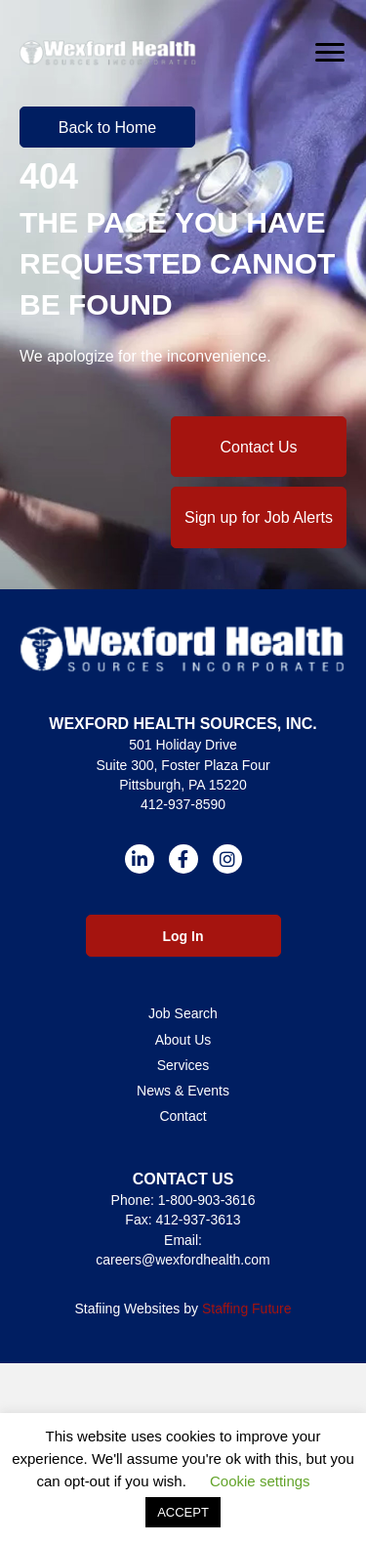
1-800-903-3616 (207, 1200)
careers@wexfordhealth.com (182, 1259)
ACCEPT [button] (183, 1512)
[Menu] (329, 52)
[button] (107, 127)
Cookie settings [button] (260, 1481)
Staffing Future (247, 1308)
